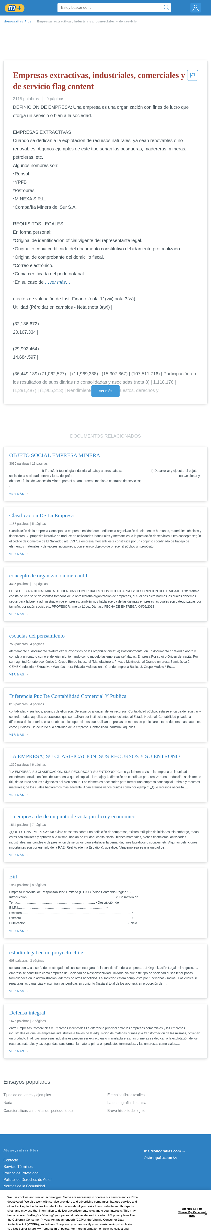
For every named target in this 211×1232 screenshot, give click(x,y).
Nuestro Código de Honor (24, 1193)
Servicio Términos (18, 1167)
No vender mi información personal (31, 1199)
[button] (192, 82)
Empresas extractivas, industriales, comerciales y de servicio (87, 21)
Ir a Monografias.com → (164, 1151)
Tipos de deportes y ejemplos (27, 1095)
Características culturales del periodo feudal (38, 1111)
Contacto (10, 1160)
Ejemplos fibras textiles (126, 1095)
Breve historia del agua (126, 1111)
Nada (7, 1103)
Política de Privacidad (21, 1173)
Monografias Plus (17, 21)
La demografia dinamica (126, 1103)
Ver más (105, 391)
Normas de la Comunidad (24, 1186)
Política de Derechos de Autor (27, 1180)
